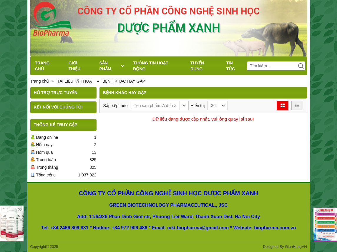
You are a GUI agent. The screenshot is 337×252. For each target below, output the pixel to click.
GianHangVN (296, 247)
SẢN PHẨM (111, 66)
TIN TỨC (230, 66)
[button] (159, 105)
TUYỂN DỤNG (197, 66)
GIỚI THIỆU (75, 66)
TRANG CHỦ (42, 66)
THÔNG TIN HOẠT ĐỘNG (150, 66)
